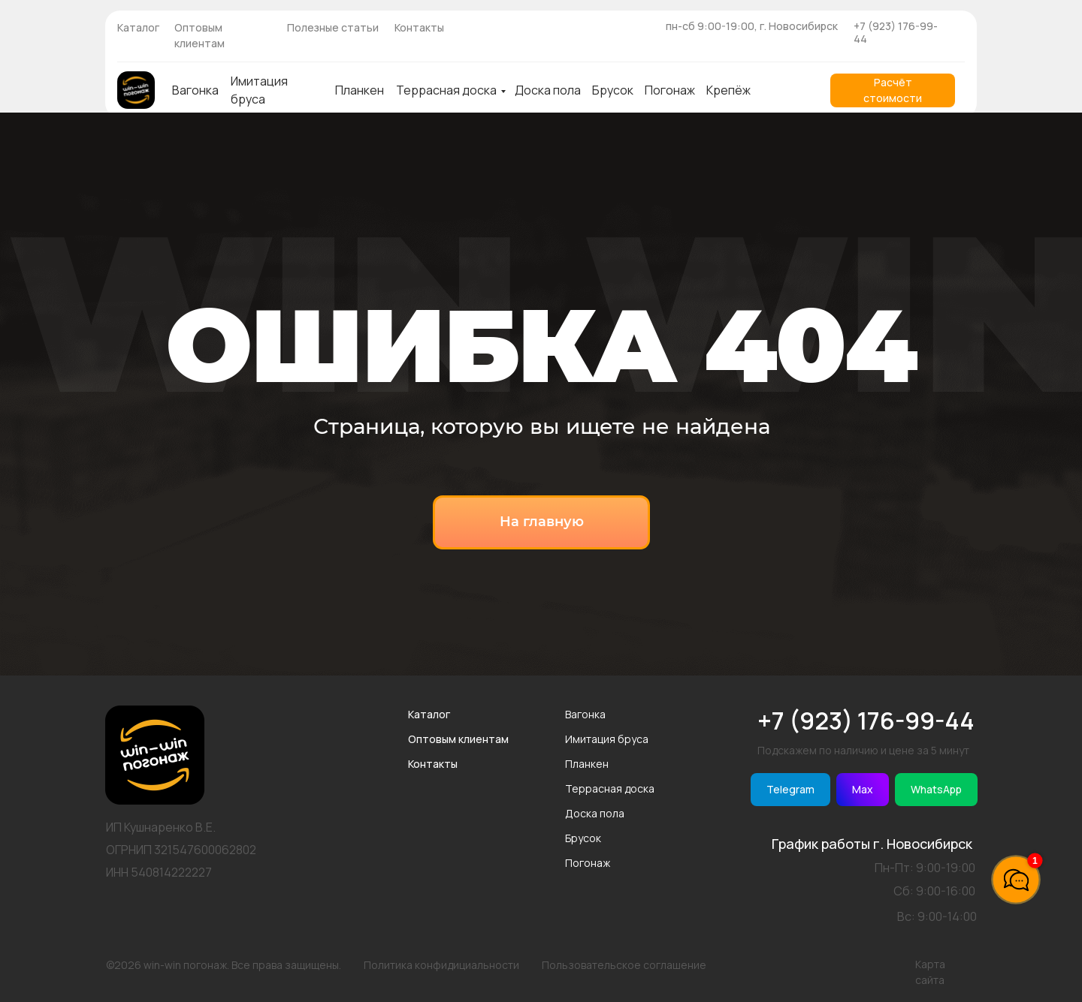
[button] (892, 90)
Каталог (138, 27)
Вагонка (195, 90)
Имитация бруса (606, 739)
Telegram (790, 789)
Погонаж (670, 90)
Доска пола (548, 90)
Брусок (612, 90)
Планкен (359, 90)
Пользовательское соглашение (624, 965)
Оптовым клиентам (458, 739)
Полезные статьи (333, 27)
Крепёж (728, 90)
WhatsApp (936, 789)
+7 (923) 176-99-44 (896, 32)
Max (862, 789)
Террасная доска (446, 90)
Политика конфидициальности (441, 965)
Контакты (419, 27)
